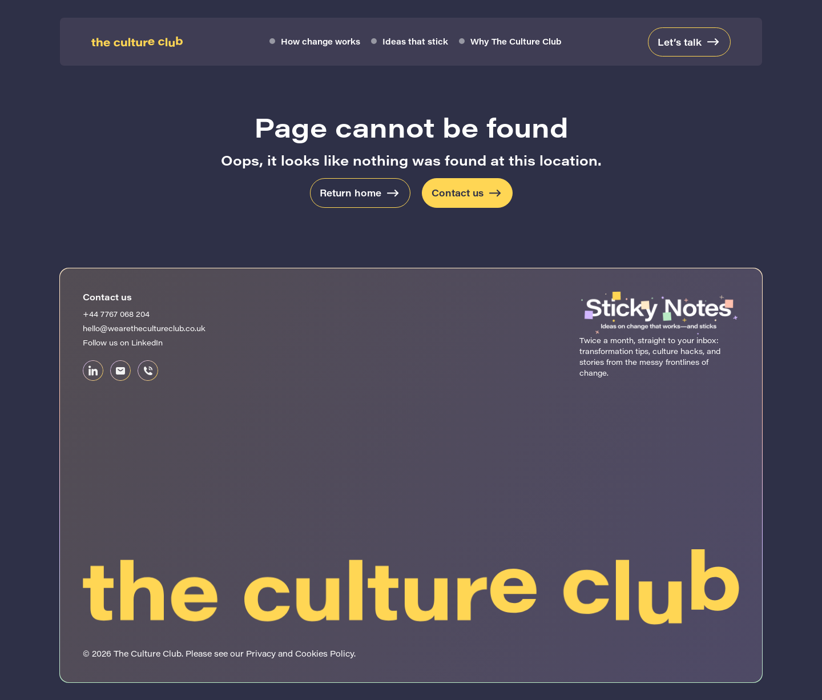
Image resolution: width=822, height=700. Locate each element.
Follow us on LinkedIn (123, 342)
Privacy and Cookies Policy (300, 653)
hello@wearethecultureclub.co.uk (144, 328)
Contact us (457, 193)
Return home (350, 193)
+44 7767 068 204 (116, 314)
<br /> (659, 427)
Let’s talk (680, 42)
